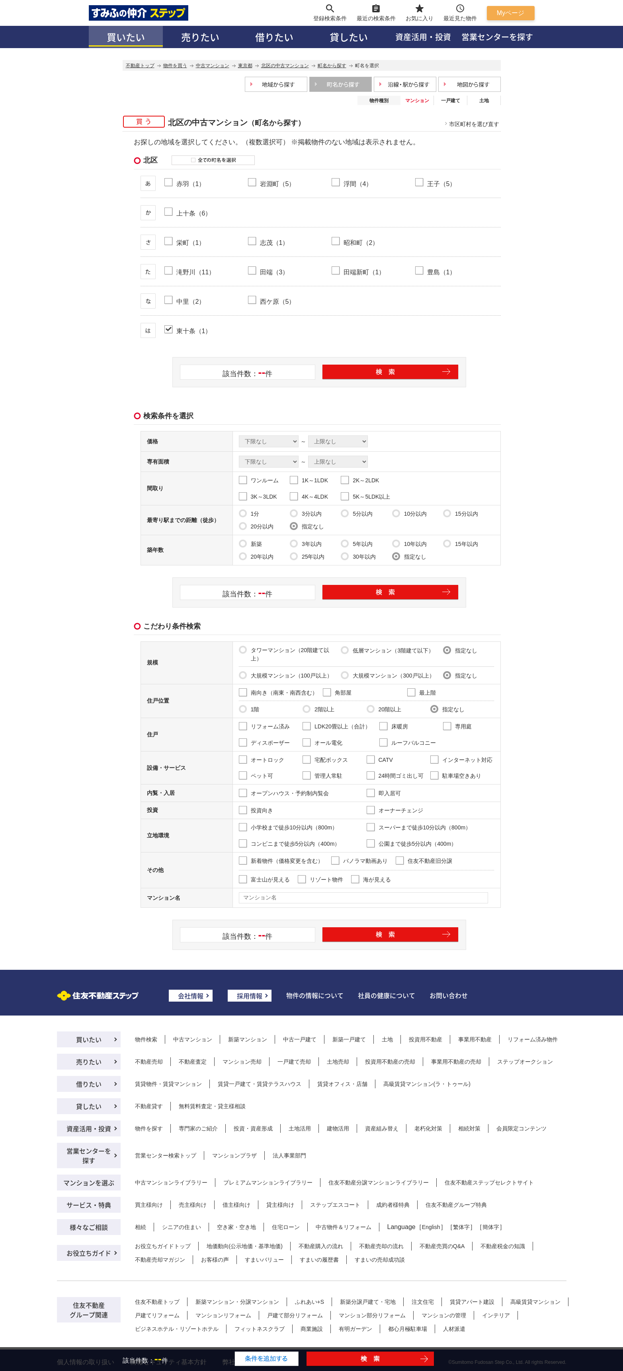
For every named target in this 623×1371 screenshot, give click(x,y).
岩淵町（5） (277, 183)
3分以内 (306, 513)
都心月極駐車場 (407, 1329)
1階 (249, 709)
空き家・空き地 (236, 1227)
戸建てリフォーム (157, 1315)
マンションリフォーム (223, 1315)
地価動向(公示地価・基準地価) (245, 1246)
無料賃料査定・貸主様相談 (212, 1106)
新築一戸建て (349, 1039)
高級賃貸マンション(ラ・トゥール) (427, 1084)
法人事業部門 (289, 1155)
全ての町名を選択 (213, 160)
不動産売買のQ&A (442, 1246)
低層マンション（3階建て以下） (387, 650)
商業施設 (312, 1329)
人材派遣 (454, 1329)
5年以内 (357, 544)
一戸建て (450, 100)
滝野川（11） (195, 272)
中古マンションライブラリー (171, 1182)
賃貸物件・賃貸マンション (168, 1084)
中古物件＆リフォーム (343, 1227)
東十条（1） (194, 330)
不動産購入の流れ (321, 1246)
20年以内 (256, 556)
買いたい (126, 37)
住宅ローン (286, 1227)
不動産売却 (149, 1061)
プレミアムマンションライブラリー (267, 1182)
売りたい (200, 37)
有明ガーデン (355, 1329)
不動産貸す (149, 1106)
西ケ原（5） (277, 301)
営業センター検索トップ (165, 1155)
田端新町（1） (364, 272)
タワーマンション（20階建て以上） (284, 654)
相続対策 (469, 1128)
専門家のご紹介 (198, 1128)
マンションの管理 (444, 1315)
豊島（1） (441, 272)
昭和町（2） (361, 242)
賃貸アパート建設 (472, 1302)
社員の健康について (386, 995)
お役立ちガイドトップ (163, 1246)
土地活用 (300, 1128)
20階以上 (384, 709)
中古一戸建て (299, 1039)
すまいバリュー (264, 1259)
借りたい (274, 37)
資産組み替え (381, 1128)
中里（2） (190, 301)
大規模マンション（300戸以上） (387, 675)
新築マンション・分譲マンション (237, 1302)
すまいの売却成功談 (380, 1259)
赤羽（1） (190, 183)
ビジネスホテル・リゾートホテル (177, 1329)
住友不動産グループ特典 (456, 1205)
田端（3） (274, 272)
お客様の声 (215, 1259)
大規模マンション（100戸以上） (285, 675)
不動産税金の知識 (502, 1246)
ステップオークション (525, 1061)
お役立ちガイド (88, 1253)
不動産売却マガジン (160, 1259)
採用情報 (249, 995)
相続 (140, 1227)
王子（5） (441, 183)
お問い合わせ (449, 995)
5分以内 (357, 513)
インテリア (496, 1315)
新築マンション (247, 1039)
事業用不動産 (475, 1039)
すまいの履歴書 (319, 1259)
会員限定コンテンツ (521, 1128)
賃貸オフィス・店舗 (342, 1084)
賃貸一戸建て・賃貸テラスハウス (259, 1084)
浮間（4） (358, 183)
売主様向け (193, 1205)
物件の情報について (315, 995)
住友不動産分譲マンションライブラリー (378, 1182)
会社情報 (190, 995)
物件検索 (146, 1039)
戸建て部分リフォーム (295, 1315)
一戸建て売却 (294, 1061)
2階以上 (318, 709)
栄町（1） (190, 242)
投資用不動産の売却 (390, 1061)
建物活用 (338, 1128)
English (431, 1227)
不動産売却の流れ (381, 1246)
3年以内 (306, 544)
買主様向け (149, 1205)
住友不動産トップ (157, 1302)
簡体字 (490, 1227)
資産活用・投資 (423, 37)
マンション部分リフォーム (372, 1315)
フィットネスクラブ (259, 1329)
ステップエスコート (335, 1205)
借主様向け (236, 1205)
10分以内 (409, 513)
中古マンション (192, 1039)
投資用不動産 (425, 1039)
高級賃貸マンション (535, 1302)
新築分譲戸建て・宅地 (368, 1302)
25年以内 (307, 556)
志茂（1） (274, 242)
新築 (250, 544)
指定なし (307, 526)
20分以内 (256, 526)
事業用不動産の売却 (456, 1061)
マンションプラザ (234, 1155)
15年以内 (460, 544)
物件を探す (149, 1128)
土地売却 (338, 1061)
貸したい (349, 37)
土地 (484, 100)
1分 (249, 513)
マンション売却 (242, 1061)
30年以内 (358, 556)
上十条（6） (194, 213)
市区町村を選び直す (474, 124)
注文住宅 (423, 1302)
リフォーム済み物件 (533, 1039)
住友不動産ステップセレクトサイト (489, 1182)
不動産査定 (193, 1061)
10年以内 (409, 544)
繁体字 (461, 1227)
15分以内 (460, 513)
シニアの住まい (181, 1227)
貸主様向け (280, 1205)
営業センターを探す (497, 37)
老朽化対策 (428, 1128)
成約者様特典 (393, 1205)
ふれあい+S (309, 1302)
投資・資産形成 (253, 1128)
